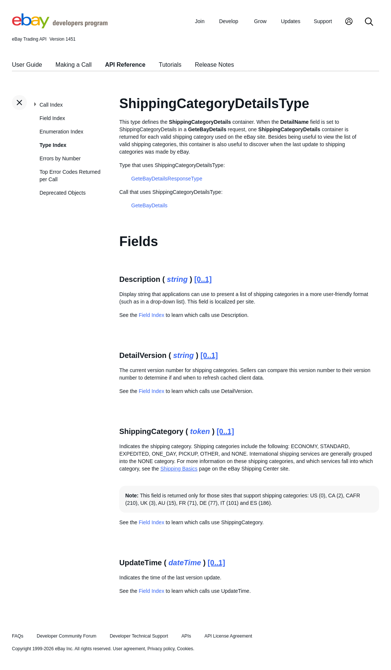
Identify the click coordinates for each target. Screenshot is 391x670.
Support (323, 21)
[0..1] (203, 279)
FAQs (17, 636)
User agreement (129, 648)
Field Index (52, 118)
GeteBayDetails (149, 205)
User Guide (27, 65)
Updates (290, 21)
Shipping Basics (179, 469)
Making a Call (74, 65)
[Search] (369, 22)
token (200, 431)
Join (200, 21)
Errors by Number (60, 158)
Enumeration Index (61, 132)
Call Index (51, 105)
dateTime (184, 563)
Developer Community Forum (67, 636)
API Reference (125, 65)
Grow (260, 21)
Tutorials (170, 65)
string (177, 279)
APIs (186, 636)
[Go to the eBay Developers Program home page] (60, 26)
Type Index (53, 145)
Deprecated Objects (63, 193)
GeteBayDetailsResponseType (166, 179)
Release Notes (214, 65)
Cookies (185, 648)
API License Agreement (228, 636)
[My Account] (349, 22)
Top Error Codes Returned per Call (70, 175)
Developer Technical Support (139, 636)
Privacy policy (161, 648)
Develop (228, 21)
